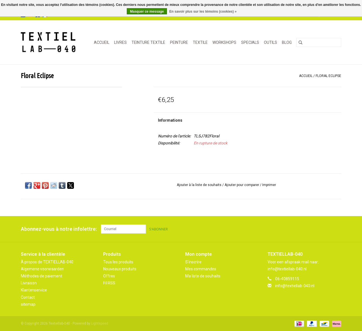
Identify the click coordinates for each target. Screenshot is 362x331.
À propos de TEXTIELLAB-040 (47, 262)
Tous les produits (118, 262)
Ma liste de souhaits (202, 276)
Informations (170, 120)
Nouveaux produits (119, 269)
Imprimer (269, 185)
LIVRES (120, 42)
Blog (287, 42)
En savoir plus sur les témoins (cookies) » (202, 11)
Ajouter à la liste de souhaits (199, 185)
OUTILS (270, 42)
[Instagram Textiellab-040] (336, 229)
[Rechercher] (318, 42)
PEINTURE (179, 42)
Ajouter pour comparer (242, 185)
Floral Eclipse (328, 76)
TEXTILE (200, 42)
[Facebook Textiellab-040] (317, 229)
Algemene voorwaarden (42, 269)
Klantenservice (34, 290)
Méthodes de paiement (41, 276)
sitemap (28, 304)
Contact (28, 297)
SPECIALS (250, 42)
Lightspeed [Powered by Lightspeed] (99, 323)
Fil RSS (109, 283)
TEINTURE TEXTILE (148, 42)
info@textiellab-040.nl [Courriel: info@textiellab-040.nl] (294, 286)
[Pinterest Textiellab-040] (326, 229)
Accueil (101, 42)
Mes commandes (200, 269)
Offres (109, 276)
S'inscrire (193, 262)
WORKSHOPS (224, 42)
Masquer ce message (147, 11)
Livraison (29, 283)
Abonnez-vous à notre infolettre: (59, 229)
